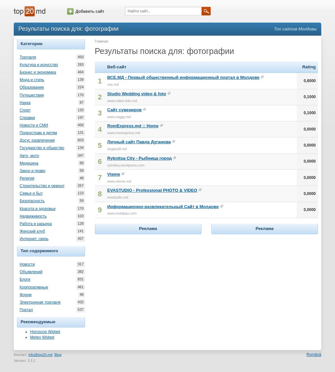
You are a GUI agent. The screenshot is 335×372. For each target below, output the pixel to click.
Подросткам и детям (38, 132)
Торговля (28, 57)
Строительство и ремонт (42, 185)
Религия (27, 178)
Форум (25, 294)
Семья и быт (31, 193)
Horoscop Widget (45, 331)
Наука (25, 102)
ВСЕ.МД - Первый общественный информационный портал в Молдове (183, 77)
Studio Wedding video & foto (136, 93)
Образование (32, 87)
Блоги (25, 279)
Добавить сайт (85, 11)
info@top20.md (40, 355)
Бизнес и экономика (38, 72)
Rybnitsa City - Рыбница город (139, 158)
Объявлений (31, 272)
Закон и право (32, 170)
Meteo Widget (42, 337)
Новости (27, 264)
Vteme (113, 174)
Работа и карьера (36, 223)
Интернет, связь (34, 238)
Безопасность (32, 201)
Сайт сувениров (124, 109)
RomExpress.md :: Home (133, 125)
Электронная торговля (40, 302)
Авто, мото (29, 155)
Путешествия (32, 95)
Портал (26, 309)
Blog (58, 355)
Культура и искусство (39, 64)
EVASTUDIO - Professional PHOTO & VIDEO (152, 190)
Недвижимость (33, 216)
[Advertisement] (148, 277)
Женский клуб (32, 231)
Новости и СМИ (34, 125)
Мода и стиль (32, 79)
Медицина (29, 163)
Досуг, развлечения (37, 140)
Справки (27, 117)
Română (314, 354)
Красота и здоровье (38, 208)
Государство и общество (42, 148)
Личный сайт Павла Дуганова (139, 141)
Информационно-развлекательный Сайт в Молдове (163, 206)
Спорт (25, 110)
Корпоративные (34, 287)
